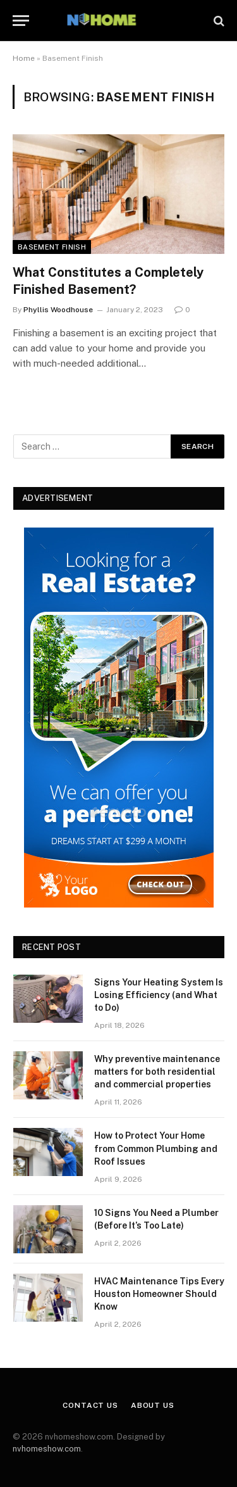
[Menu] (21, 20)
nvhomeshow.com (47, 1448)
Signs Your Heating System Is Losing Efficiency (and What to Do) (158, 995)
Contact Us (90, 1405)
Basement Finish (52, 247)
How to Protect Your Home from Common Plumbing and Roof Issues (155, 1148)
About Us (152, 1405)
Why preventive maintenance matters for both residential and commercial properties (157, 1071)
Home (24, 58)
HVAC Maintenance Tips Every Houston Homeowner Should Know (159, 1294)
